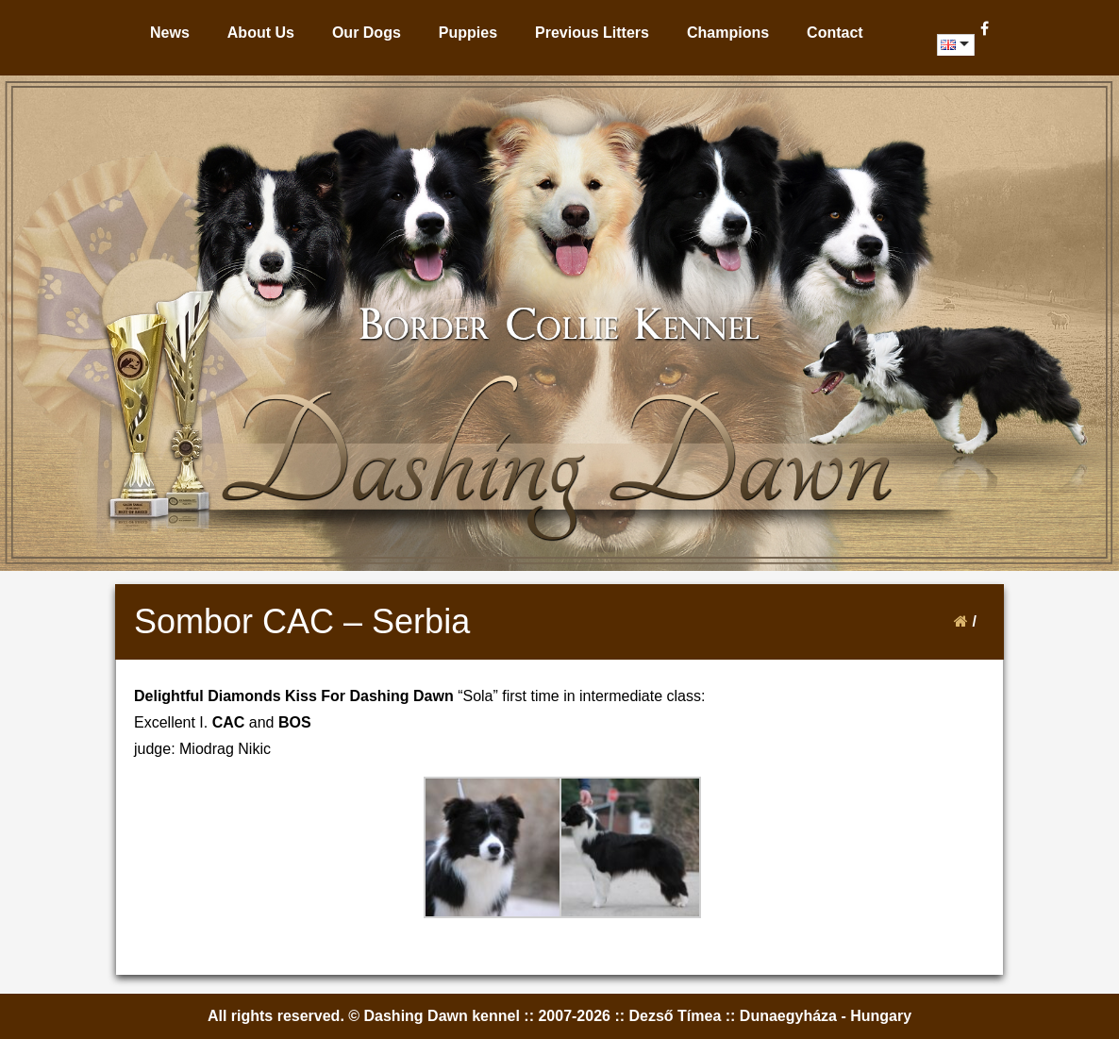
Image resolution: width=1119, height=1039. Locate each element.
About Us (260, 33)
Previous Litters (592, 33)
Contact (835, 33)
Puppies (468, 33)
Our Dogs (366, 33)
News (170, 33)
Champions (728, 33)
